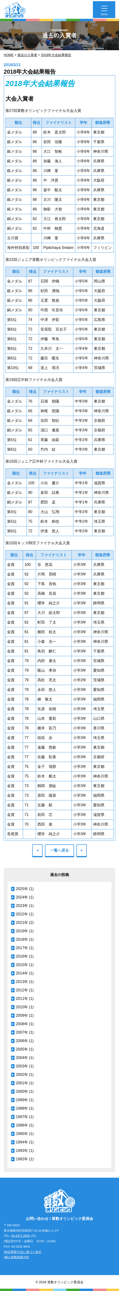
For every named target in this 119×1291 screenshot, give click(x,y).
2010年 (22, 1007)
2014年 (22, 973)
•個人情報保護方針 (16, 1257)
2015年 (22, 965)
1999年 (22, 1100)
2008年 (22, 1024)
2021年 (22, 923)
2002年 (22, 1075)
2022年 (22, 914)
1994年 (22, 1142)
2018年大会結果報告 (56, 55)
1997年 (22, 1117)
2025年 (22, 889)
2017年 (22, 948)
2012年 (22, 990)
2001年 (22, 1083)
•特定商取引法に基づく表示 (23, 1252)
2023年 (22, 906)
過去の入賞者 (27, 55)
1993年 (22, 1151)
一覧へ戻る (59, 850)
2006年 (22, 1041)
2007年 (22, 1032)
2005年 (22, 1049)
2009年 (22, 1015)
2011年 (22, 999)
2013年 (22, 982)
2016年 (22, 956)
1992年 (22, 1159)
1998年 (22, 1108)
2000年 (22, 1091)
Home (9, 55)
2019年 (22, 931)
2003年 (22, 1066)
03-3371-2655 (20, 1236)
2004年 (22, 1058)
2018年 (22, 939)
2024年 (22, 897)
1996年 (22, 1125)
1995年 (22, 1134)
